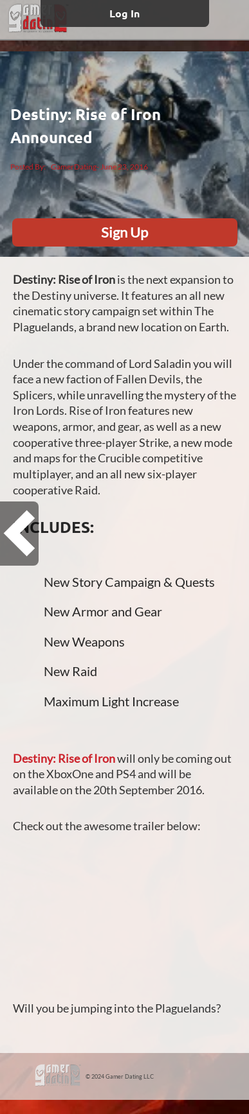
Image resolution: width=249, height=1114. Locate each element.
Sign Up (124, 232)
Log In (124, 13)
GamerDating (74, 166)
